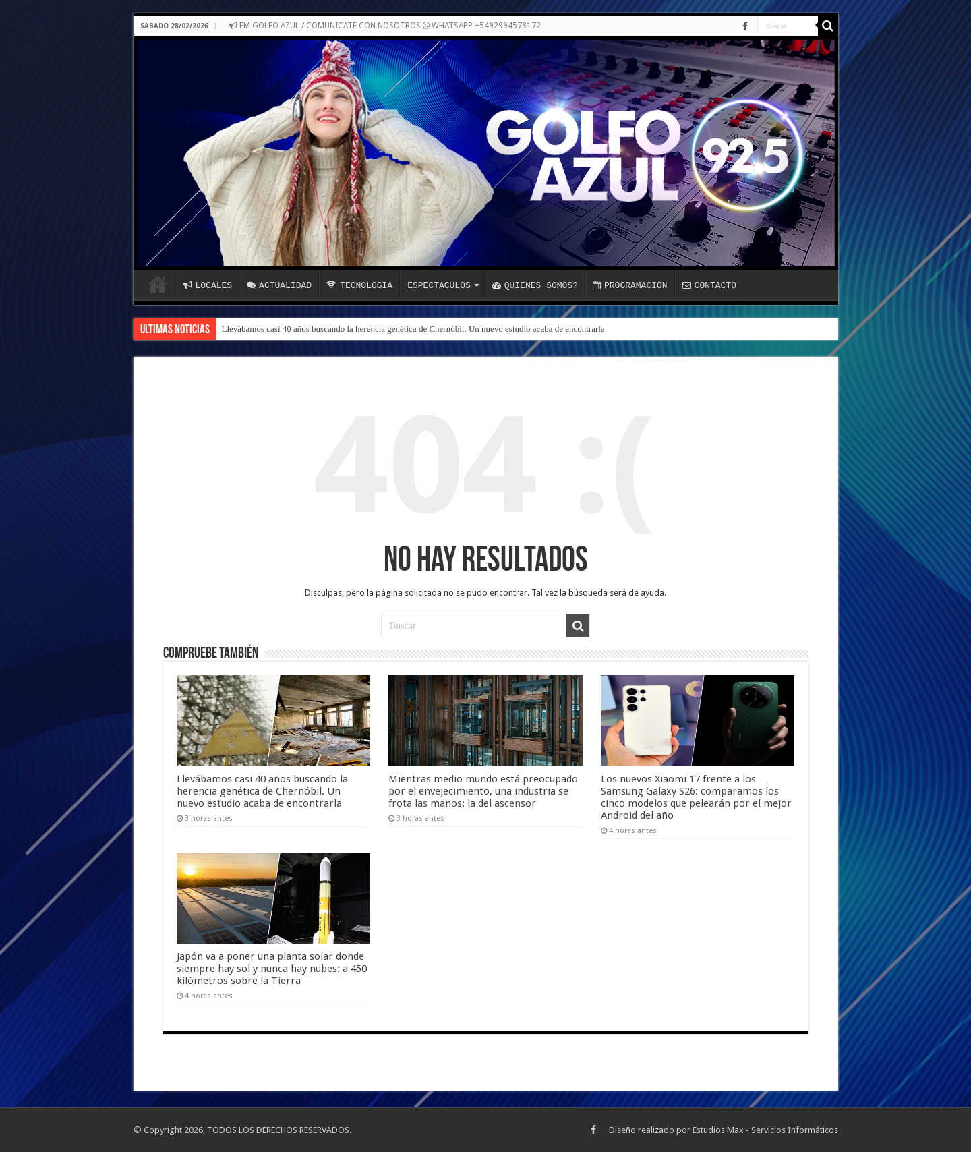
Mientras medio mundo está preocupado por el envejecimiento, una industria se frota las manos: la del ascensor (483, 791)
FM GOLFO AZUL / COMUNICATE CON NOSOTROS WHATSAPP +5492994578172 (385, 25)
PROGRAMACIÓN (630, 285)
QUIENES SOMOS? (535, 285)
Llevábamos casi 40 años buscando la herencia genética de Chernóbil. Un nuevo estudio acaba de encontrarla (413, 329)
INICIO (157, 284)
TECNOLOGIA (359, 285)
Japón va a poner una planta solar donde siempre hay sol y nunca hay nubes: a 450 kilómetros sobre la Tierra (272, 968)
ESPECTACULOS (439, 285)
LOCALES (208, 285)
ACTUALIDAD (279, 285)
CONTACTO (709, 285)
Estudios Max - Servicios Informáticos (765, 1130)
